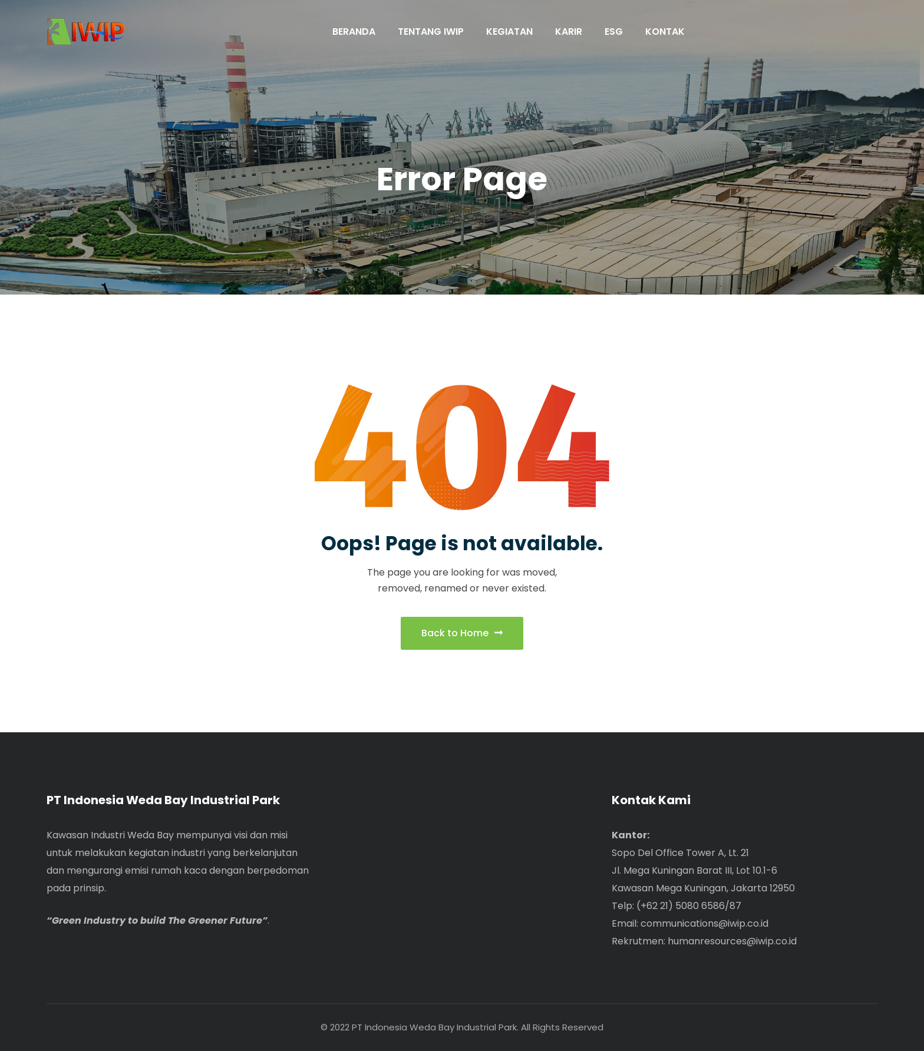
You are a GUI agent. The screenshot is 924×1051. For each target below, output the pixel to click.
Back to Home (462, 633)
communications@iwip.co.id (704, 923)
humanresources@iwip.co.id (732, 941)
